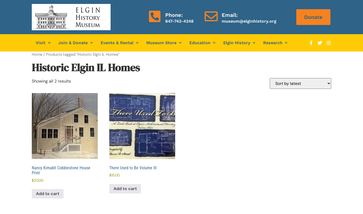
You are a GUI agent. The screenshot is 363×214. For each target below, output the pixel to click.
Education (202, 42)
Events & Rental (119, 42)
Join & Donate (75, 42)
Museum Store (164, 42)
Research (275, 42)
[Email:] (211, 16)
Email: (230, 15)
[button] (43, 43)
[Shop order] (300, 83)
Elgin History (239, 42)
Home (37, 54)
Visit (43, 42)
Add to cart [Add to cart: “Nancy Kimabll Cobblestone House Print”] (47, 193)
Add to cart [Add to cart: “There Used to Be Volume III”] (125, 188)
